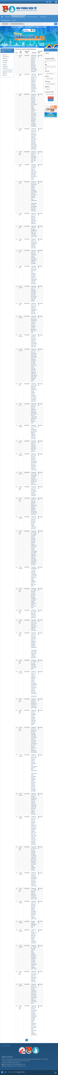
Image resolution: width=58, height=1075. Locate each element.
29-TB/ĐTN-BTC (20, 712)
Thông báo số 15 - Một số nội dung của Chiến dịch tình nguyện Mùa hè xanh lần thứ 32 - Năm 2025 (34, 478)
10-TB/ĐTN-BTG (20, 533)
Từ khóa (47, 53)
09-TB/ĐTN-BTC (20, 1007)
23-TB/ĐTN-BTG (20, 848)
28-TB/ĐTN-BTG (20, 729)
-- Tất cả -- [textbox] (48, 89)
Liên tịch (5, 64)
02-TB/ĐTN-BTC (20, 662)
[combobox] (50, 73)
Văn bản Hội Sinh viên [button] (32, 17)
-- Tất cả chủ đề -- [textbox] (50, 78)
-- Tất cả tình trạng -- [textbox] (50, 84)
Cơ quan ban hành (49, 92)
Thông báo (5, 68)
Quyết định (5, 66)
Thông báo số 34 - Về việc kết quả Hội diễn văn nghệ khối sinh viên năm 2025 (34, 243)
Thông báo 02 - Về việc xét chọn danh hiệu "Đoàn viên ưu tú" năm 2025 (33, 665)
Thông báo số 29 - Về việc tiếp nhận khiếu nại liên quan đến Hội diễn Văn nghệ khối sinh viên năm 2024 (33, 717)
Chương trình (6, 56)
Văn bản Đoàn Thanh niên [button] (18, 17)
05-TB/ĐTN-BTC (20, 612)
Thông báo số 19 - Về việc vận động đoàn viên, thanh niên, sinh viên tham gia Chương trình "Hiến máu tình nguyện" (33, 293)
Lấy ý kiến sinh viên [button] (5, 20)
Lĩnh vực (47, 71)
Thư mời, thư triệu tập (8, 70)
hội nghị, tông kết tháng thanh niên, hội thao (33, 924)
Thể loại (47, 76)
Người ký (47, 86)
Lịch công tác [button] (43, 17)
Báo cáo (4, 54)
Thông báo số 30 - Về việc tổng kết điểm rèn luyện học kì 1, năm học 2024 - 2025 (34, 703)
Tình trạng (47, 81)
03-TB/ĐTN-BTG (20, 634)
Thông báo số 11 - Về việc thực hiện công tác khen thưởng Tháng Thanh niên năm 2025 (33, 522)
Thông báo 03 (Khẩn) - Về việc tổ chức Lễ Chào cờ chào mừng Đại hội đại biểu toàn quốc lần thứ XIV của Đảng (34, 172)
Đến (46, 64)
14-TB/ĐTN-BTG (20, 488)
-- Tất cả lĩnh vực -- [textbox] (50, 73)
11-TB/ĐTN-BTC (20, 973)
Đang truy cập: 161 (6, 1045)
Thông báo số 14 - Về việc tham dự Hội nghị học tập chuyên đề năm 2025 (33, 491)
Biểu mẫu (5, 75)
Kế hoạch (5, 62)
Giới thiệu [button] (7, 16)
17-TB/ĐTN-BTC (20, 890)
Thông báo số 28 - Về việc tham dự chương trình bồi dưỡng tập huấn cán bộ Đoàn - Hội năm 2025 (34, 340)
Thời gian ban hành (49, 58)
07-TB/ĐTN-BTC (20, 590)
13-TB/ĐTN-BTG (20, 500)
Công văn (5, 58)
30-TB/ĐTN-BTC (20, 700)
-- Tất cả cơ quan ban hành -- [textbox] (51, 94)
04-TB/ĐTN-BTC (20, 153)
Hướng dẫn (5, 60)
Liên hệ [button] (14, 20)
